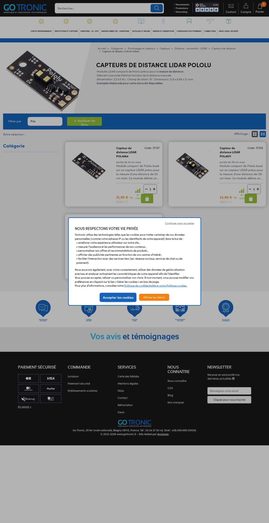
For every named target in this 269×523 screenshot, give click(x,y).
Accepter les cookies (118, 297)
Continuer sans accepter (179, 223)
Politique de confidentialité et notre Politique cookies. (155, 285)
